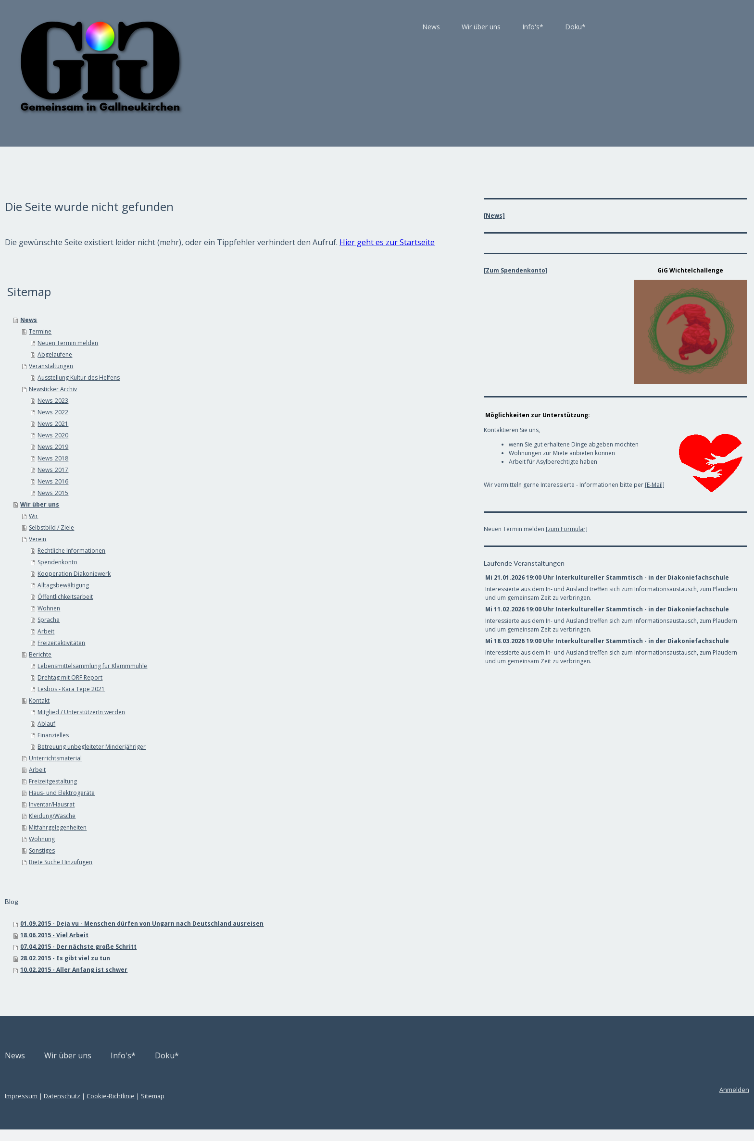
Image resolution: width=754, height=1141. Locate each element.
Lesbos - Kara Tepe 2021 (179, 700)
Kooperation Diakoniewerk (181, 585)
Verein (145, 550)
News (323, 26)
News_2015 (160, 504)
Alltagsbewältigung (171, 597)
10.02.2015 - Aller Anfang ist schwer (181, 981)
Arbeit (153, 643)
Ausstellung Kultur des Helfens (186, 389)
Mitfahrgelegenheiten (165, 839)
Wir (141, 527)
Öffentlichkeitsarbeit (173, 608)
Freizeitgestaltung (161, 793)
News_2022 (160, 424)
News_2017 (160, 481)
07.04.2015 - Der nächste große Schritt (186, 958)
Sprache (156, 631)
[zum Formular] (536, 514)
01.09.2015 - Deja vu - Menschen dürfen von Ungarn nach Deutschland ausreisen (249, 935)
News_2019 (160, 458)
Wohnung (150, 850)
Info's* (425, 26)
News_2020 (160, 447)
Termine (148, 343)
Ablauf (154, 735)
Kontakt (147, 712)
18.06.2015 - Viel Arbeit (162, 947)
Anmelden (626, 1101)
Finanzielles (160, 747)
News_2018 (160, 470)
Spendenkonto (165, 574)
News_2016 (160, 493)
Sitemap (260, 1107)
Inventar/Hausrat (159, 816)
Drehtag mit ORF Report (177, 689)
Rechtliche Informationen (179, 562)
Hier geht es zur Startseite (187, 253)
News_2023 (160, 412)
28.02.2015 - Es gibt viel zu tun (173, 970)
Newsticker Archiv (161, 401)
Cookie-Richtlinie (218, 1107)
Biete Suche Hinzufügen (168, 873)
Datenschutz (169, 1107)
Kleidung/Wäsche (160, 827)
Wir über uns (373, 26)
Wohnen (156, 620)
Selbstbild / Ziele (159, 539)
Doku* (467, 26)
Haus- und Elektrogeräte (169, 804)
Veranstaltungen (159, 377)
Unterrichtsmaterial (163, 770)
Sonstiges (150, 862)
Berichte (148, 666)
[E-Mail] (624, 480)
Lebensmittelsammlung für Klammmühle (200, 677)
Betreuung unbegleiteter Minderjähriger (199, 758)
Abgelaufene (162, 366)
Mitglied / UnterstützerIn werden (189, 723)
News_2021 (160, 435)
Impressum (129, 1107)
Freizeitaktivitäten (169, 654)
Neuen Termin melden (175, 354)
